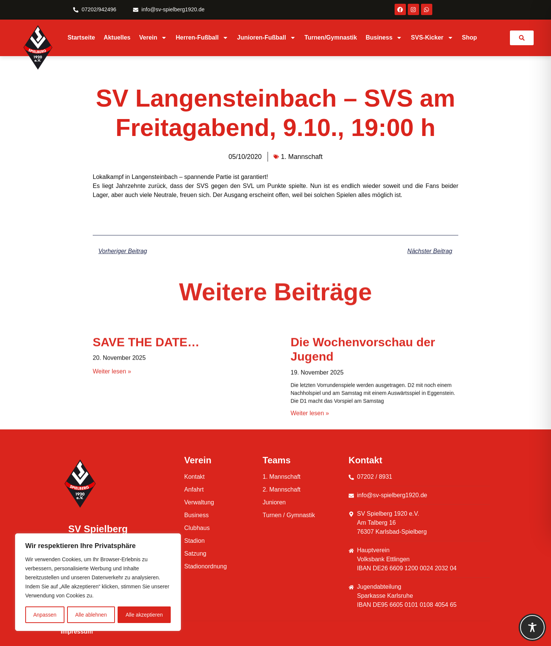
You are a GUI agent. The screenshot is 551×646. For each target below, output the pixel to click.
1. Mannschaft (302, 156)
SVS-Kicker (432, 37)
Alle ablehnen (91, 615)
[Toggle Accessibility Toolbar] (532, 627)
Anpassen (45, 615)
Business (384, 37)
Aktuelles (117, 37)
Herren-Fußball (202, 37)
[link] (522, 38)
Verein (153, 37)
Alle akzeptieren (144, 615)
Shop (469, 37)
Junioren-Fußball (266, 37)
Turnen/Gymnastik (331, 37)
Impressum (77, 631)
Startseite (81, 37)
